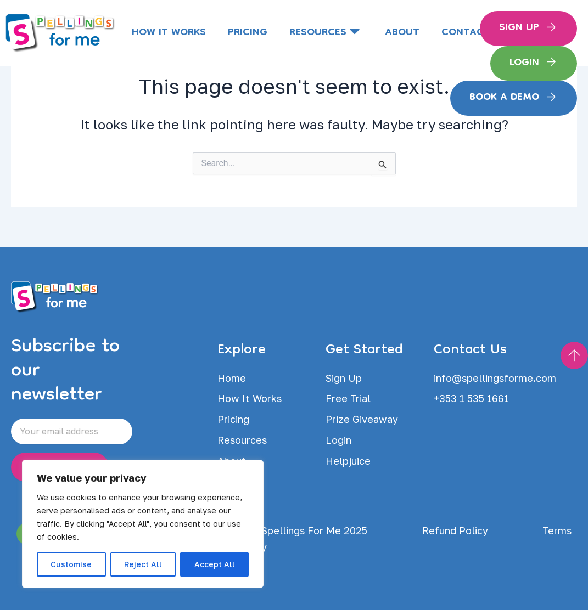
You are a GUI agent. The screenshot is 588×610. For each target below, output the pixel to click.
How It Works (169, 33)
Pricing (247, 33)
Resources (326, 33)
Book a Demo (504, 98)
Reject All (143, 564)
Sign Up (519, 28)
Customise (71, 564)
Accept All (214, 564)
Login (524, 63)
